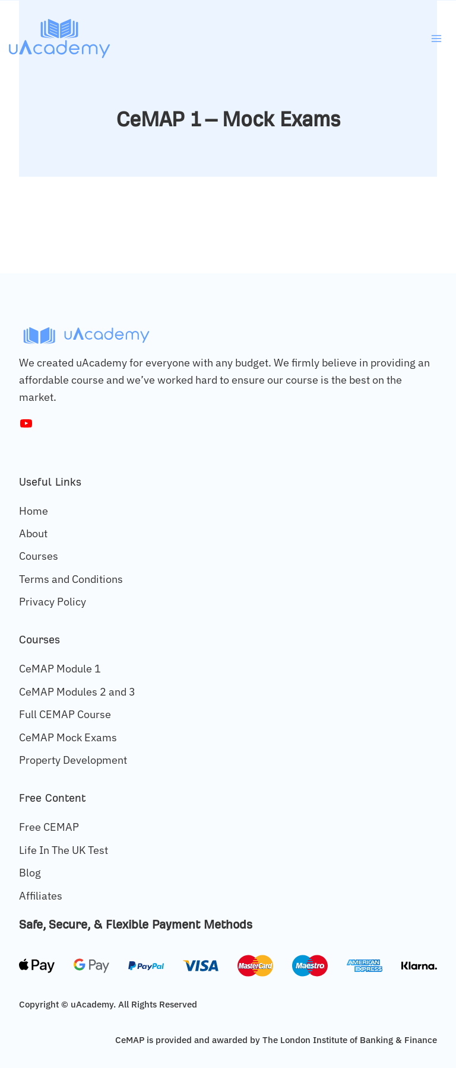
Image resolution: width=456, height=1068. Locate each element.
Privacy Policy (52, 601)
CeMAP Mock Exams (68, 737)
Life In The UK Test (63, 850)
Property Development (73, 760)
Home (33, 511)
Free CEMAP (49, 827)
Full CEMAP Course (65, 714)
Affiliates (40, 896)
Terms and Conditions (71, 579)
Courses (38, 556)
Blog (30, 872)
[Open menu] (436, 38)
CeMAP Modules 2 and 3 (77, 692)
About (33, 533)
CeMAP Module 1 (60, 668)
